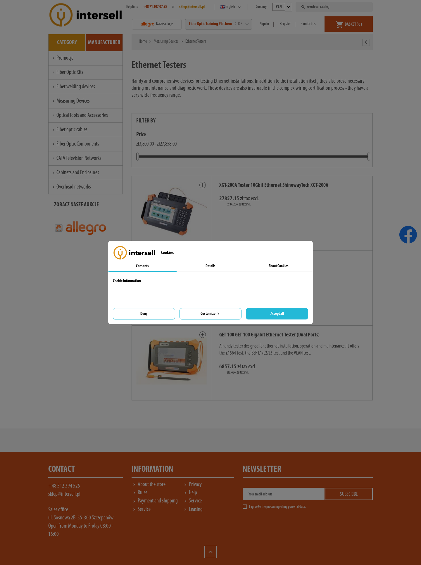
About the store (148, 485)
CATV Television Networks (76, 158)
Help (190, 493)
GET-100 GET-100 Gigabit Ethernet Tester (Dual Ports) (269, 335)
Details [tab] (210, 266)
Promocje (62, 58)
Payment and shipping (155, 501)
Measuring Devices (70, 101)
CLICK (241, 24)
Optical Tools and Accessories (79, 115)
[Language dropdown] (231, 7)
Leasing (193, 509)
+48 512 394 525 (64, 486)
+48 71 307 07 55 (155, 7)
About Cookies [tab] (279, 266)
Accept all (277, 314)
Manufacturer (104, 43)
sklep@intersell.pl (64, 494)
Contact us (308, 24)
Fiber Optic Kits (67, 72)
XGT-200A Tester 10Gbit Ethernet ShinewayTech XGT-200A (273, 185)
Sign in (264, 24)
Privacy (192, 485)
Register (285, 24)
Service (192, 501)
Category (67, 43)
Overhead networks (71, 187)
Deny (143, 314)
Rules (139, 493)
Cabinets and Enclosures (75, 173)
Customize (210, 313)
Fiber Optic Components (75, 144)
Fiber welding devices (73, 87)
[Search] (335, 7)
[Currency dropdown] (282, 7)
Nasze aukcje (157, 24)
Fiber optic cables (69, 130)
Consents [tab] (142, 266)
